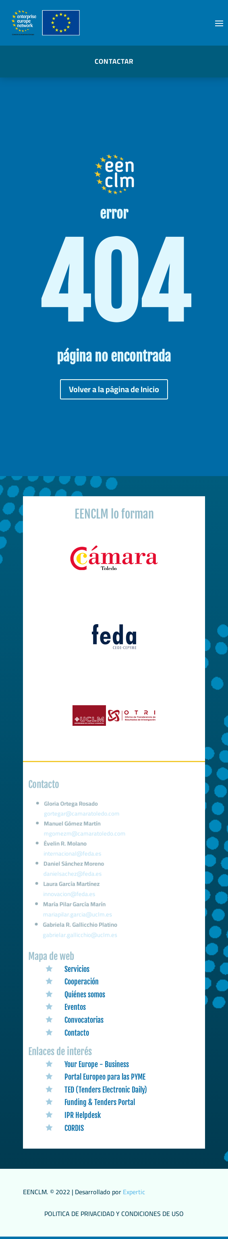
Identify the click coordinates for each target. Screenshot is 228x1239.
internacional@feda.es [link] (73, 857)
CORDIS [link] (74, 1128)
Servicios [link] (76, 969)
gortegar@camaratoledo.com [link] (83, 819)
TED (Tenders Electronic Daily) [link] (105, 1089)
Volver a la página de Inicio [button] (114, 389)
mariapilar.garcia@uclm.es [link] (78, 915)
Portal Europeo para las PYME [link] (104, 1076)
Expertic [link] (134, 1192)
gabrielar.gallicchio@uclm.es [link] (80, 935)
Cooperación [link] (81, 981)
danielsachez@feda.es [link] (73, 876)
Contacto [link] (76, 1032)
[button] (219, 23)
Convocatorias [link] (84, 1019)
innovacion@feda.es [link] (69, 895)
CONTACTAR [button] (114, 61)
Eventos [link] (75, 1007)
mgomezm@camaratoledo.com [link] (85, 838)
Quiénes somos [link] (84, 994)
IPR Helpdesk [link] (82, 1115)
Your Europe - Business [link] (96, 1064)
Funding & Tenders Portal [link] (99, 1102)
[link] (114, 570)
